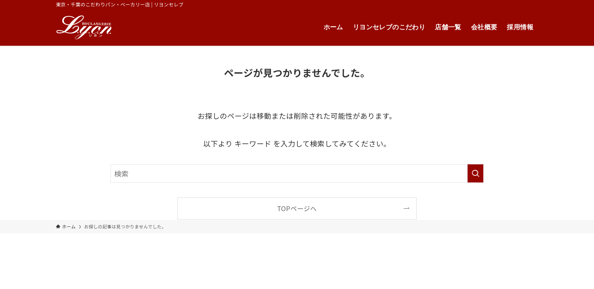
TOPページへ (297, 208)
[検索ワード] (297, 173)
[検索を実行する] (475, 173)
